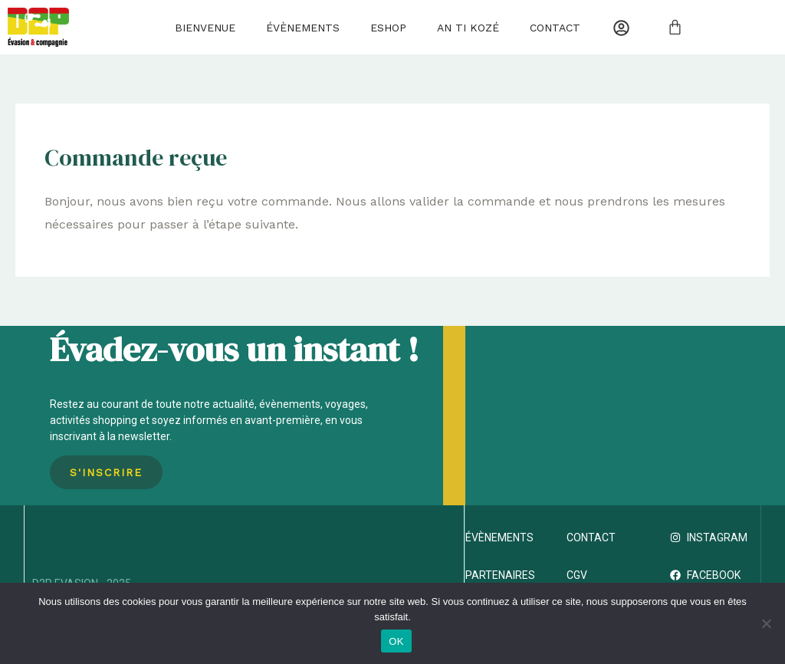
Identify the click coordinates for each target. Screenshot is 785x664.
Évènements (303, 27)
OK (396, 641)
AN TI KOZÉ (468, 27)
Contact (555, 27)
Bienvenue (205, 27)
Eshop (388, 27)
